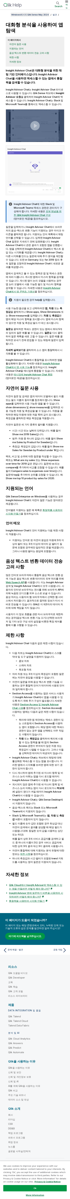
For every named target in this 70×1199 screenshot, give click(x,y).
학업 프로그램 (15, 1133)
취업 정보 (13, 1142)
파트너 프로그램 (16, 1137)
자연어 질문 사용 (17, 44)
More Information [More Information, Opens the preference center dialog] (35, 1195)
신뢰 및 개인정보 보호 (19, 1076)
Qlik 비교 (13, 1090)
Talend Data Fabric (18, 1025)
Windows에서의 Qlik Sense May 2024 (30, 14)
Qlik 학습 (13, 986)
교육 (10, 982)
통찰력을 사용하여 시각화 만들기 (27, 900)
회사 (10, 1114)
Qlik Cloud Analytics (19, 1038)
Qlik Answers (15, 1043)
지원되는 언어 (16, 48)
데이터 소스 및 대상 (18, 1099)
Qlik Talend (14, 1016)
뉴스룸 (11, 1146)
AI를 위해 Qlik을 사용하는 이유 (24, 1086)
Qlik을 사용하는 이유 (19, 1067)
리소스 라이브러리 (17, 995)
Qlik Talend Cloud (18, 1021)
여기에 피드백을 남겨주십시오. (25, 936)
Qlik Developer (16, 977)
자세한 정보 (15, 61)
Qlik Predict (14, 1047)
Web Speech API (15, 582)
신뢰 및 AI (13, 1081)
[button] (35, 125)
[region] (35, 1180)
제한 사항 (14, 57)
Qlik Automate (16, 1052)
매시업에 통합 (33, 374)
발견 (55, 14)
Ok (35, 1188)
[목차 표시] (6, 15)
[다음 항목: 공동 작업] (52, 950)
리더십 (11, 1119)
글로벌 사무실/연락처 (19, 1151)
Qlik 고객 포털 (15, 991)
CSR (10, 1124)
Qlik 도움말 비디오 (18, 973)
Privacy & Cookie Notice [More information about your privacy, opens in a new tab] (48, 1181)
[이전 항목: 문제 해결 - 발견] (18, 950)
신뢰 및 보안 (14, 1072)
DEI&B (11, 1128)
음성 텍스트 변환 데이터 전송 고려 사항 (29, 52)
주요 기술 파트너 (17, 1095)
